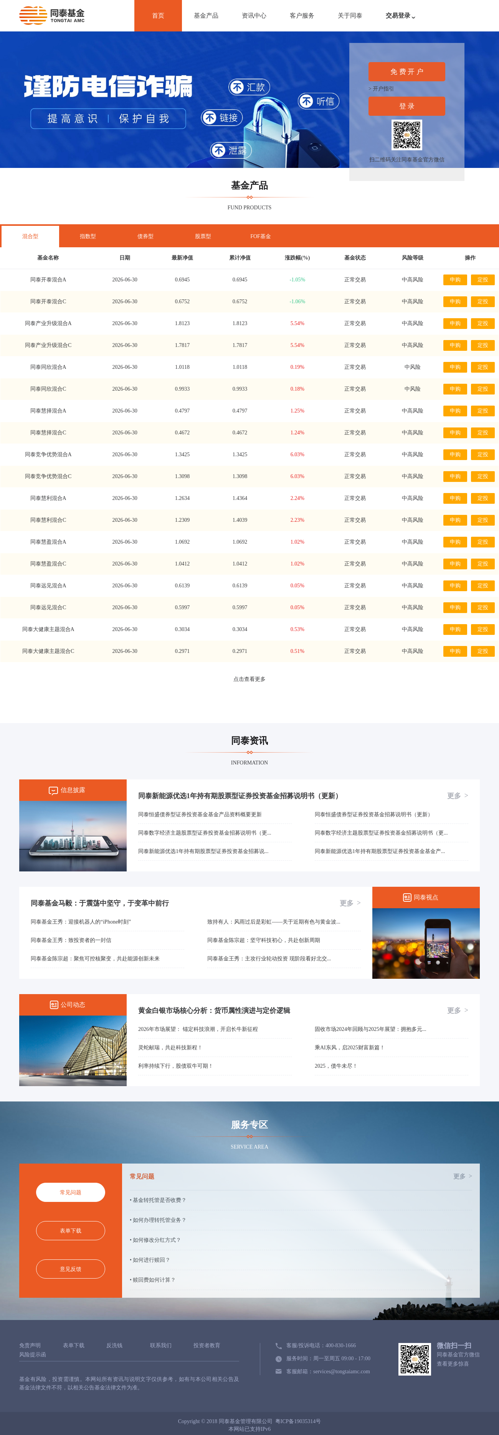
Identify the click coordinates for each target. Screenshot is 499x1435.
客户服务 (302, 15)
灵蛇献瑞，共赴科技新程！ (170, 1047)
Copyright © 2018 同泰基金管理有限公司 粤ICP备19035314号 (249, 1421)
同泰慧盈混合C (48, 564)
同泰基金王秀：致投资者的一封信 (71, 940)
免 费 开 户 (406, 72)
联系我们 (161, 1345)
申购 (455, 280)
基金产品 (206, 15)
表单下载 (73, 1345)
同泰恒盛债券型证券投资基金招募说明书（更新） (374, 814)
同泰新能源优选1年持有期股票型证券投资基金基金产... (380, 851)
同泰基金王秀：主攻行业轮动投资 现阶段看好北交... (269, 959)
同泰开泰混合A (48, 280)
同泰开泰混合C (48, 301)
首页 (158, 15)
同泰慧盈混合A (48, 542)
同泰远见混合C (48, 607)
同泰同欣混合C (48, 389)
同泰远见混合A (48, 585)
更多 (457, 796)
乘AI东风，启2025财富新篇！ (350, 1047)
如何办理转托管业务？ (160, 1220)
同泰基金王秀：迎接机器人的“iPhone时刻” (81, 922)
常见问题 (301, 1176)
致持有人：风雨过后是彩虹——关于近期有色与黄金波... (273, 922)
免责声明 (30, 1345)
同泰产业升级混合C (48, 345)
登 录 (407, 106)
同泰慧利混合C (48, 520)
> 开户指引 (381, 89)
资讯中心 (254, 15)
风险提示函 (32, 1355)
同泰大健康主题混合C (48, 651)
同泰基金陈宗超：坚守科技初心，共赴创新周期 (263, 940)
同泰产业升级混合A (48, 323)
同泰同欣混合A (48, 367)
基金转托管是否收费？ (160, 1200)
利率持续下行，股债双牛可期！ (175, 1066)
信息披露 (73, 790)
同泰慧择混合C (48, 433)
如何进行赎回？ (151, 1260)
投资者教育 (206, 1345)
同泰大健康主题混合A (48, 629)
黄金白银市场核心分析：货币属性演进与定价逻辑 (214, 1010)
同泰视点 (426, 897)
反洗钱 (114, 1345)
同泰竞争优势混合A (48, 454)
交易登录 (402, 19)
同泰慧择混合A (48, 411)
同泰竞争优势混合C (48, 476)
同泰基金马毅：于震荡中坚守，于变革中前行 (100, 903)
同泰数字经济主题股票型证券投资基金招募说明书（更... (204, 833)
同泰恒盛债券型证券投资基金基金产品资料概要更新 (200, 814)
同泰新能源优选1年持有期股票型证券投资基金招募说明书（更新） (240, 796)
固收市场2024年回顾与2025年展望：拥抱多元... (370, 1029)
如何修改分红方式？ (157, 1240)
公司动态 (73, 1004)
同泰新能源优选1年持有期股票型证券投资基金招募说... (203, 851)
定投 (483, 280)
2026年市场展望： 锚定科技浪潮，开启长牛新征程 (198, 1029)
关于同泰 (350, 15)
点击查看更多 (249, 679)
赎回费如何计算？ (154, 1280)
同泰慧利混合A (48, 498)
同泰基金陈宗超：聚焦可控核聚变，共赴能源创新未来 (95, 959)
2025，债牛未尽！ (336, 1066)
